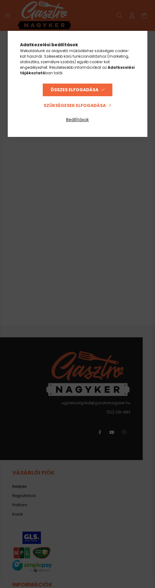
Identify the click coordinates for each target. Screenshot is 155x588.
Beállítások (77, 120)
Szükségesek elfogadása (75, 105)
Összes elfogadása (74, 90)
